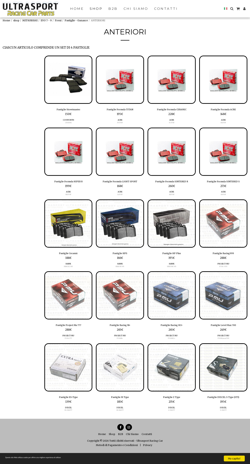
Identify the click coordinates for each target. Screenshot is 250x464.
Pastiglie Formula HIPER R (68, 183)
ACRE (120, 121)
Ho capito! (234, 458)
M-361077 (120, 421)
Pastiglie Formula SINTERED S (223, 183)
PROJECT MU (223, 272)
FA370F (223, 124)
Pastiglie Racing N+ (120, 334)
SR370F (171, 197)
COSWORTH (68, 121)
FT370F (120, 124)
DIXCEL (68, 418)
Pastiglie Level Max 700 (223, 334)
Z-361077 (172, 421)
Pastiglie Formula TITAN (120, 110)
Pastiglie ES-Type (68, 407)
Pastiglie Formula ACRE (223, 110)
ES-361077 (68, 421)
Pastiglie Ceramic (68, 261)
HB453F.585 (120, 275)
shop (16, 20)
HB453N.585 (171, 275)
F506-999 (223, 275)
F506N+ (119, 348)
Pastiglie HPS (120, 261)
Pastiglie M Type (120, 407)
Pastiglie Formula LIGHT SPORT (120, 185)
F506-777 (68, 348)
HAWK (68, 272)
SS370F (223, 197)
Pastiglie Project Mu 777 (68, 334)
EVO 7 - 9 (46, 20)
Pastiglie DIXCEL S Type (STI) (223, 407)
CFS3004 (68, 124)
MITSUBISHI (30, 20)
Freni (58, 20)
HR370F (68, 197)
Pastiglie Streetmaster (68, 110)
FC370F (171, 124)
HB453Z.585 (68, 275)
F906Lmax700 (223, 348)
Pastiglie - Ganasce (76, 20)
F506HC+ (172, 348)
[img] (68, 79)
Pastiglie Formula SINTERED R (172, 183)
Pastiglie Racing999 (223, 261)
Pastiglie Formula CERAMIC (171, 110)
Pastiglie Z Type (171, 407)
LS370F (120, 201)
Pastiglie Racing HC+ (172, 334)
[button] (232, 8)
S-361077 (223, 421)
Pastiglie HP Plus (172, 261)
